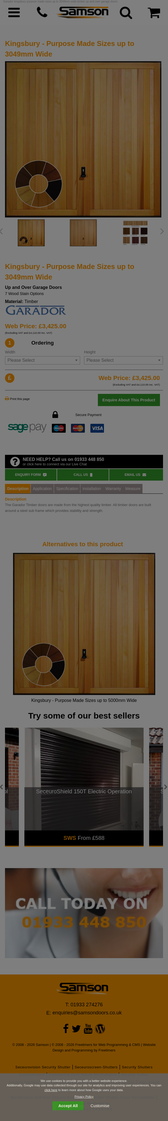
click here (51, 1090)
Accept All (68, 1106)
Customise (100, 1106)
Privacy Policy (84, 1096)
